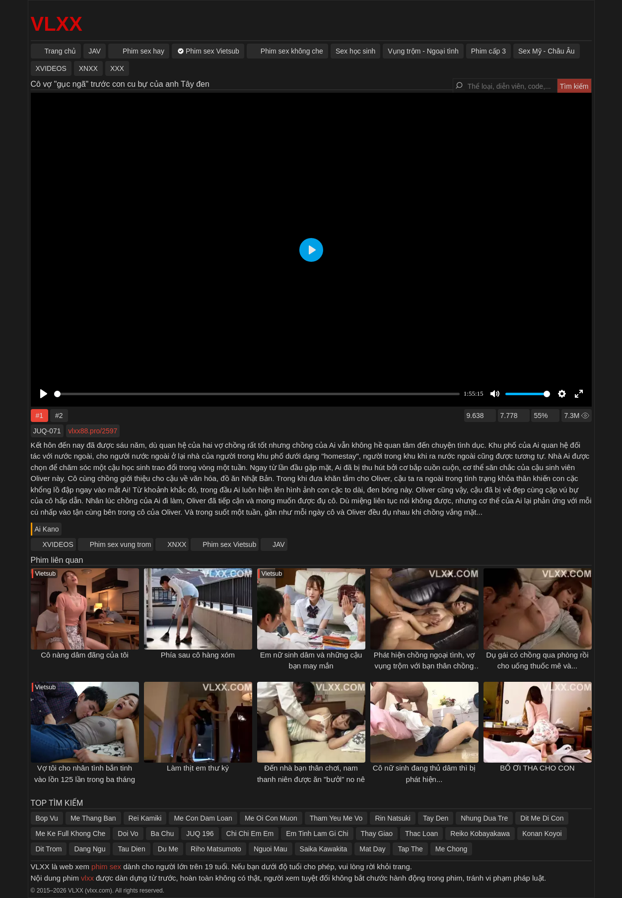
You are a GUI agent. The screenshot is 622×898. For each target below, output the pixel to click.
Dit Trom (49, 849)
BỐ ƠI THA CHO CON (537, 768)
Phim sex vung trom (120, 544)
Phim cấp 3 (488, 51)
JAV (279, 544)
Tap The (410, 849)
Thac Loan (421, 834)
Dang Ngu (89, 849)
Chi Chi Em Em (250, 834)
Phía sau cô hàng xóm (198, 655)
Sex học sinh (355, 51)
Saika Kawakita (323, 849)
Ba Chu (162, 834)
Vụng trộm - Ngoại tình (423, 51)
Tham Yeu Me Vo (336, 818)
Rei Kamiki (145, 818)
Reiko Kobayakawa (480, 834)
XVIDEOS (58, 544)
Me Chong (451, 849)
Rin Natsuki (393, 818)
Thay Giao (377, 834)
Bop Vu (47, 818)
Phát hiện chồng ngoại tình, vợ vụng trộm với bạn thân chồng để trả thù (424, 666)
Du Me (168, 849)
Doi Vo (128, 834)
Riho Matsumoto (216, 849)
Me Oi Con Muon (271, 818)
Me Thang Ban (93, 818)
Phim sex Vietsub (229, 544)
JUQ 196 (199, 834)
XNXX (176, 544)
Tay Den (435, 818)
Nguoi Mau (270, 849)
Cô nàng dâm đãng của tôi (85, 655)
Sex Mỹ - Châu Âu (546, 51)
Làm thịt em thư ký (198, 768)
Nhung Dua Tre (484, 818)
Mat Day (372, 849)
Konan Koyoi (541, 834)
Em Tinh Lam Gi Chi (317, 834)
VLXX (56, 24)
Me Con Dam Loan (203, 818)
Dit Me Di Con (541, 818)
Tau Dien (131, 849)
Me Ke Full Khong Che (71, 834)
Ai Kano (47, 529)
